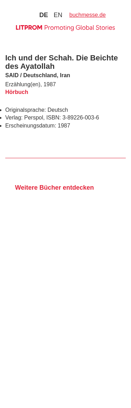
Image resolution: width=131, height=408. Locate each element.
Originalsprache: (25, 110)
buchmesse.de (88, 15)
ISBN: (53, 118)
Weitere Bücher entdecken (54, 187)
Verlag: (14, 118)
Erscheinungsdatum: (30, 126)
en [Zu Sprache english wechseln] (57, 15)
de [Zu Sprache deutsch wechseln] (43, 15)
